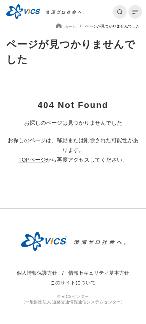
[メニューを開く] (135, 12)
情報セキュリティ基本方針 (99, 273)
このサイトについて (73, 283)
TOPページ (32, 160)
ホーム (66, 26)
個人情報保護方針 (37, 273)
